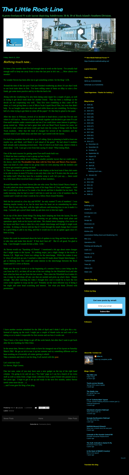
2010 (89, 188)
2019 (89, 126)
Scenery (87, 253)
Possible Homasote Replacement (98, 436)
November (92, 147)
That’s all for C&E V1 (94, 412)
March (91, 168)
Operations (88, 242)
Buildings (87, 205)
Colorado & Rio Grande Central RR (100, 434)
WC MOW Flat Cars (93, 393)
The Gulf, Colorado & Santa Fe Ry (99, 443)
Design (86, 220)
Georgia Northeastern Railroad (98, 418)
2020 (89, 123)
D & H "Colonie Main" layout (97, 400)
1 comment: (29, 408)
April (90, 165)
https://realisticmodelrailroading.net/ (96, 61)
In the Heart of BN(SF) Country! (98, 451)
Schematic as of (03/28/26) (93, 85)
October (92, 150)
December (92, 144)
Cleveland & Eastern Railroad (98, 410)
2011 (89, 185)
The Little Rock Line (32, 9)
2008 (89, 194)
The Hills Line (92, 375)
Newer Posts (8, 418)
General (11, 411)
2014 (89, 141)
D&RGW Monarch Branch (96, 426)
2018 (89, 129)
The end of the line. (93, 420)
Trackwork (88, 261)
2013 (89, 179)
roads (86, 250)
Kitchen (87, 231)
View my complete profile (103, 359)
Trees (86, 264)
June (90, 162)
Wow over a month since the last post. (99, 428)
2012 (89, 182)
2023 (89, 114)
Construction (88, 213)
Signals (87, 257)
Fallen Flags (91, 377)
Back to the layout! (93, 453)
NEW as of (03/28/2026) (92, 81)
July (90, 159)
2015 (89, 138)
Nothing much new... (17, 62)
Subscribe (105, 311)
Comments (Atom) (45, 424)
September (93, 153)
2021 (89, 120)
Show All (123, 458)
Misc (86, 239)
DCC (86, 217)
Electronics (88, 224)
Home (40, 418)
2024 (89, 111)
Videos (86, 268)
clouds (86, 209)
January (92, 175)
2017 (89, 132)
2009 (89, 191)
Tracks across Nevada (95, 383)
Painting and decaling (91, 246)
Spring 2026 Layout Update (96, 385)
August (91, 156)
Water (86, 272)
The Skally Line (92, 391)
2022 (89, 117)
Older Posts (72, 418)
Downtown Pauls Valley (94, 445)
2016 (89, 135)
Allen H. (100, 356)
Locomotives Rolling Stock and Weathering (99, 235)
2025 (89, 108)
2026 (89, 105)
